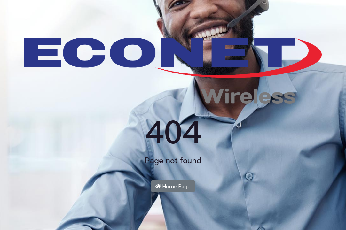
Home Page (173, 186)
